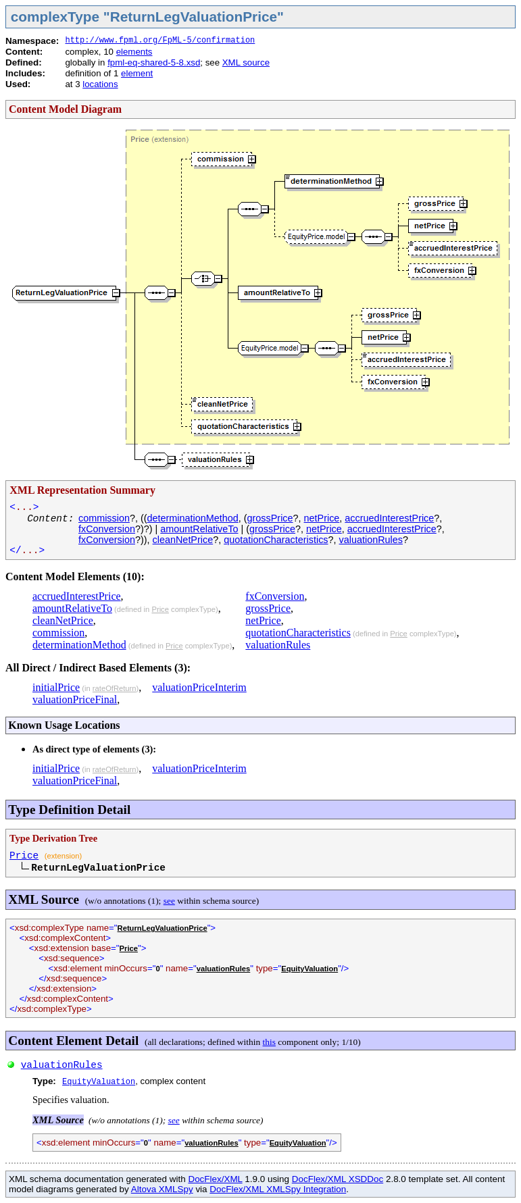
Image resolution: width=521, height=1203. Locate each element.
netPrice (322, 518)
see (169, 901)
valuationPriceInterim (199, 687)
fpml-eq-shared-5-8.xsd (153, 62)
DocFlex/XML (215, 1179)
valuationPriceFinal (74, 699)
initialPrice (56, 687)
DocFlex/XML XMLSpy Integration (277, 1189)
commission (104, 518)
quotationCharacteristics (276, 539)
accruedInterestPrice (389, 518)
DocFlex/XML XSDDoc (337, 1179)
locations (100, 84)
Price (160, 609)
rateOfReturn (115, 688)
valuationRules (371, 539)
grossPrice (270, 518)
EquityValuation (309, 969)
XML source (246, 62)
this (269, 1042)
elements (134, 52)
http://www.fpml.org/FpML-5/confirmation (160, 40)
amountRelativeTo (199, 528)
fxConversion (106, 528)
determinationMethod (193, 518)
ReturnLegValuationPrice (162, 928)
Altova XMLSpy (162, 1189)
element (137, 73)
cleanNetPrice (183, 539)
